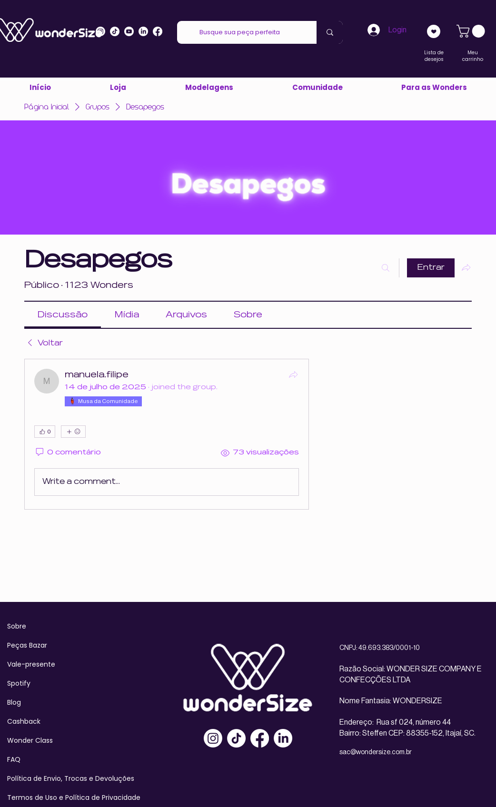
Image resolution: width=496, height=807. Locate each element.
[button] (434, 87)
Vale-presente (31, 664)
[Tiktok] (114, 31)
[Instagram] (100, 31)
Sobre (16, 626)
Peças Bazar (27, 645)
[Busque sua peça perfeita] (240, 32)
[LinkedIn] (143, 31)
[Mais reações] (73, 431)
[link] (472, 31)
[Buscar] (385, 267)
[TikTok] (236, 738)
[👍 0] (44, 431)
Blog (14, 702)
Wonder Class (30, 740)
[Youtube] (129, 31)
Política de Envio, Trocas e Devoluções (70, 778)
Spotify (18, 683)
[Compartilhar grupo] (466, 267)
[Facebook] (259, 738)
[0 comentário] (67, 453)
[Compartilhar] (293, 374)
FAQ (13, 759)
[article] (166, 434)
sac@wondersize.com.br (375, 752)
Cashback (23, 721)
